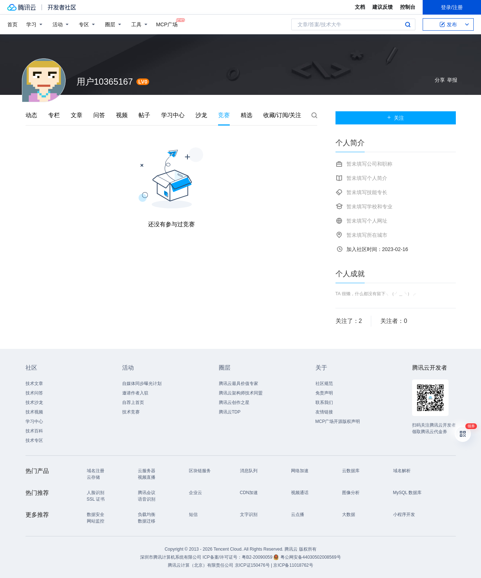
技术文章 (34, 383)
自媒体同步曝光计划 (142, 383)
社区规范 (324, 383)
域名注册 (95, 470)
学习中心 (173, 115)
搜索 (408, 24)
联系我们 (324, 402)
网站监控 (95, 521)
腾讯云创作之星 (234, 402)
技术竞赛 (131, 412)
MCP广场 (167, 23)
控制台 (407, 7)
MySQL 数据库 (407, 492)
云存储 (93, 477)
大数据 (348, 514)
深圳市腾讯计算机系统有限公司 (170, 557)
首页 (12, 24)
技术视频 (34, 412)
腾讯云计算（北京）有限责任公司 (200, 565)
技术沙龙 (34, 402)
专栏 (54, 115)
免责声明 (324, 393)
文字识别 (248, 514)
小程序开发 (404, 514)
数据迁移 (146, 521)
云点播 (297, 514)
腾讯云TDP (230, 412)
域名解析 (402, 470)
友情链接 (324, 412)
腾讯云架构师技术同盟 (241, 393)
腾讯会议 (146, 492)
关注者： (393, 321)
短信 (193, 514)
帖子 (144, 115)
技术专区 (34, 440)
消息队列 (248, 470)
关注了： (348, 321)
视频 (122, 115)
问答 (99, 115)
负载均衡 (146, 514)
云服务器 (146, 470)
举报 (452, 80)
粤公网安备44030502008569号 (310, 557)
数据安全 (95, 514)
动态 (31, 115)
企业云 (195, 492)
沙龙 (201, 115)
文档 (360, 7)
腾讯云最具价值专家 (238, 383)
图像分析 (351, 492)
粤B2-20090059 (258, 557)
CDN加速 (249, 492)
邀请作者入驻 (135, 393)
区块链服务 (200, 470)
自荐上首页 (133, 402)
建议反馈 (382, 7)
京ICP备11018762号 (293, 565)
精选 (246, 115)
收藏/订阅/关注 (282, 115)
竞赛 (224, 115)
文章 (76, 115)
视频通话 (300, 492)
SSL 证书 (96, 499)
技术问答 (34, 393)
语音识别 (146, 499)
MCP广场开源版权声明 (337, 421)
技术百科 (34, 431)
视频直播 (146, 477)
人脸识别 (95, 492)
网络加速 (300, 470)
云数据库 (351, 470)
